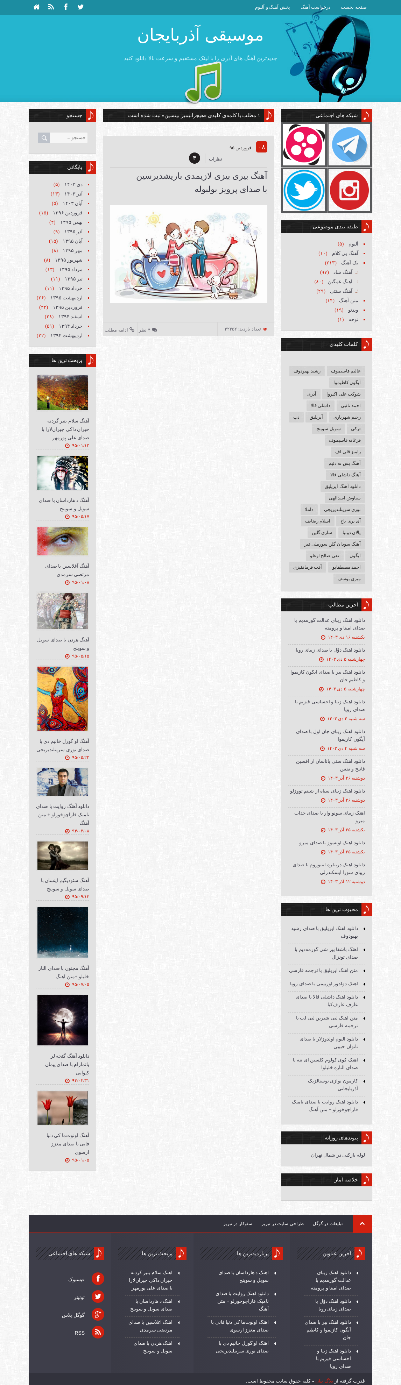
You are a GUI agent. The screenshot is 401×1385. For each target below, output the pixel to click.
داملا (309, 509)
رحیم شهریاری (347, 417)
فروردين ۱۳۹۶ (67, 212)
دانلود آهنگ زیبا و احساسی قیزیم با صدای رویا (333, 1358)
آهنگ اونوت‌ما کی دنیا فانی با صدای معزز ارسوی (68, 1144)
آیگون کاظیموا (347, 382)
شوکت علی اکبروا (343, 394)
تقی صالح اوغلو (324, 555)
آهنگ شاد (342, 272)
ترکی (356, 428)
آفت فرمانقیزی (307, 567)
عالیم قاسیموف (346, 371)
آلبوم (352, 244)
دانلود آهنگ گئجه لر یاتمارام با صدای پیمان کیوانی (67, 1064)
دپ (296, 417)
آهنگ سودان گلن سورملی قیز (332, 544)
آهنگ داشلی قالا (345, 474)
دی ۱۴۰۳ (73, 184)
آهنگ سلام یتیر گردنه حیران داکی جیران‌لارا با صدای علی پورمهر (66, 429)
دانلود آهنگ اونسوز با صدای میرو (332, 842)
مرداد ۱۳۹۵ (70, 269)
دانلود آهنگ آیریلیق (343, 486)
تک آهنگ (349, 262)
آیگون (355, 555)
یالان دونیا (352, 532)
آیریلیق (316, 417)
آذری (311, 394)
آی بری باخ (350, 521)
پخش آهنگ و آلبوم (272, 7)
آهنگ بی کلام (344, 253)
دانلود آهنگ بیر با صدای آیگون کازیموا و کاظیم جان (328, 1330)
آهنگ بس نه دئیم (345, 463)
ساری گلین (322, 532)
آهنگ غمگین (339, 281)
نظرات (215, 159)
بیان (319, 1381)
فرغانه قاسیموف (345, 440)
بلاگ (328, 1381)
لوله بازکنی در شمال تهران (338, 1155)
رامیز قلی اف (348, 451)
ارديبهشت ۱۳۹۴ (66, 335)
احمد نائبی (351, 405)
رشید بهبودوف (307, 371)
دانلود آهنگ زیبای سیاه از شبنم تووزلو (327, 791)
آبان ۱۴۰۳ (72, 203)
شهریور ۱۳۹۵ (68, 260)
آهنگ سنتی (340, 291)
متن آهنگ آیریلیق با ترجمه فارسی (323, 970)
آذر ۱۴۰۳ (73, 194)
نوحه (352, 319)
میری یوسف (349, 578)
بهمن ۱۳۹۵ (71, 222)
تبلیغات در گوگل (328, 1223)
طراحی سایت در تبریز (282, 1223)
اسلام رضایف (317, 521)
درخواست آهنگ (316, 7)
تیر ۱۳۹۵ (73, 279)
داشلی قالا (320, 405)
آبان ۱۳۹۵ (72, 241)
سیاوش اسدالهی (345, 497)
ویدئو (352, 310)
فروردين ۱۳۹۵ (67, 307)
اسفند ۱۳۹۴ (70, 316)
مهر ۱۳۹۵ (72, 250)
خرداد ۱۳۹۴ (70, 326)
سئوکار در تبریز (237, 1223)
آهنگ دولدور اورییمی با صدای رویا (324, 983)
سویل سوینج (328, 428)
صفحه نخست (354, 7)
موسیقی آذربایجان (200, 35)
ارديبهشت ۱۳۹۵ (66, 297)
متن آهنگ (348, 300)
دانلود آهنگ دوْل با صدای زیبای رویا (330, 650)
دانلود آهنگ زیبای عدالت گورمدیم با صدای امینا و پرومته (331, 1280)
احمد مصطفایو (346, 567)
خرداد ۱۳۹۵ (70, 288)
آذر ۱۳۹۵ (73, 231)
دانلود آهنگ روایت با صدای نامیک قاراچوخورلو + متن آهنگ (62, 815)
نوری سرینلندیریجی (342, 509)
